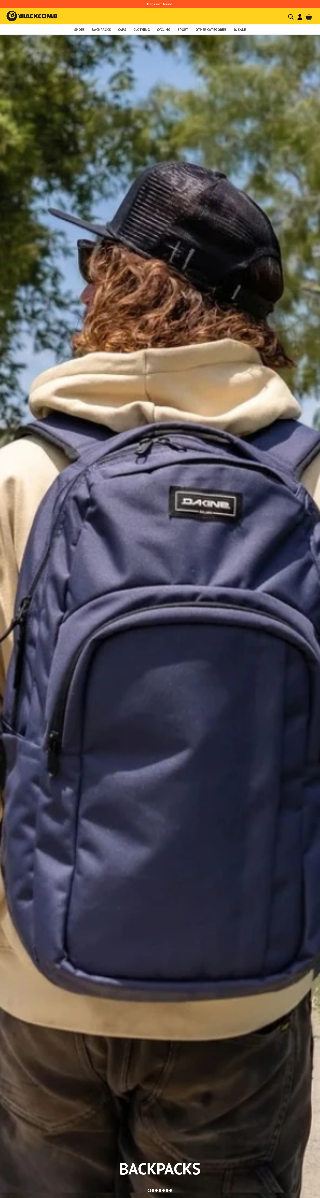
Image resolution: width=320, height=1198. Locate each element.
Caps (122, 29)
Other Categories (211, 29)
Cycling (163, 29)
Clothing (141, 29)
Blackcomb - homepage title (36, 16)
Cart (308, 16)
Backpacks (101, 29)
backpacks (160, 1169)
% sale (240, 29)
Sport (183, 29)
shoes (79, 29)
